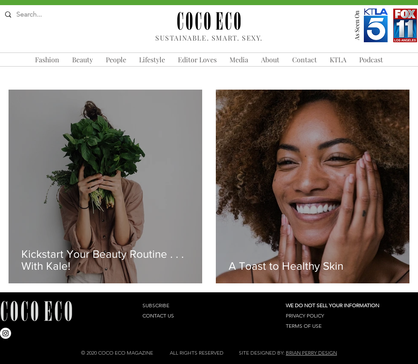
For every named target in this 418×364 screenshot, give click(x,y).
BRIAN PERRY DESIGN (311, 352)
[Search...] (38, 14)
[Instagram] (5, 333)
